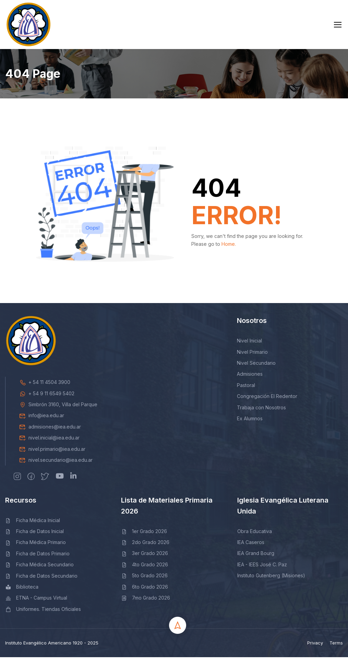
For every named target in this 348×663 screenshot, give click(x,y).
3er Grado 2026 (144, 559)
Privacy (315, 648)
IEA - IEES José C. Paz (262, 570)
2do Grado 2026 (145, 548)
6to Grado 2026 (144, 592)
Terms (336, 648)
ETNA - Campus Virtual (36, 603)
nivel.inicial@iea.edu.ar (49, 443)
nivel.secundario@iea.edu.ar (56, 466)
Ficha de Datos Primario (37, 559)
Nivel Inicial (249, 346)
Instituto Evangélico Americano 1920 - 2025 (51, 648)
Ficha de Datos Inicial (34, 537)
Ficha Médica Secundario (39, 570)
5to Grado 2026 (144, 581)
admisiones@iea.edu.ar (50, 432)
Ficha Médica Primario (35, 548)
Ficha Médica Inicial (32, 526)
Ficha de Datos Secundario (41, 581)
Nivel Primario (252, 357)
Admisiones (250, 380)
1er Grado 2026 (144, 537)
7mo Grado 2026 (145, 603)
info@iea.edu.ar (41, 421)
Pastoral (246, 391)
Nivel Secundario (256, 369)
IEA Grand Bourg (255, 559)
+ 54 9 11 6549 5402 (46, 399)
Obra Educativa (254, 537)
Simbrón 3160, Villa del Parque (58, 410)
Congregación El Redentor (267, 402)
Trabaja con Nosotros (261, 413)
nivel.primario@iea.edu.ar (52, 454)
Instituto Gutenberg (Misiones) (271, 581)
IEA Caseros (250, 548)
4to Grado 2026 (144, 570)
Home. (228, 249)
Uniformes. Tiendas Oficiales (43, 614)
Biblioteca (21, 592)
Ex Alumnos (250, 424)
